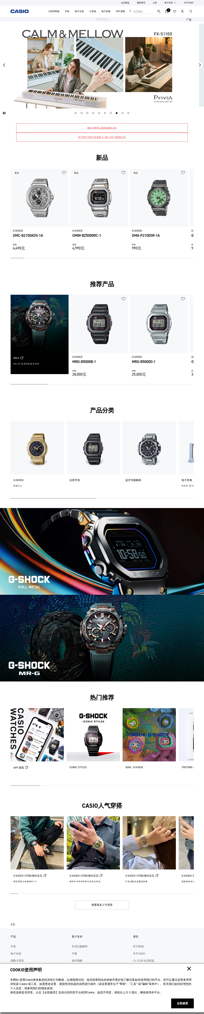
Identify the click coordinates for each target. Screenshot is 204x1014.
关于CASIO (188, 2)
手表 (67, 11)
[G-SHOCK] (37, 458)
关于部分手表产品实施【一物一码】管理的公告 (102, 137)
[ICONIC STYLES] (93, 745)
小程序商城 (53, 11)
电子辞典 (105, 11)
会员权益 (125, 2)
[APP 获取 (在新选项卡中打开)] (37, 745)
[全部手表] (93, 458)
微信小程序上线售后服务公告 (102, 127)
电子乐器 (79, 11)
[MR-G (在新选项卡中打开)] (40, 334)
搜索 (159, 11)
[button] (4, 113)
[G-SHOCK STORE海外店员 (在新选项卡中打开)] (37, 853)
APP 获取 (120, 11)
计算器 (92, 11)
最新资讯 (141, 2)
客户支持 (169, 2)
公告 (155, 2)
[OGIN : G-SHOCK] (149, 745)
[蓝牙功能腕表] (149, 458)
